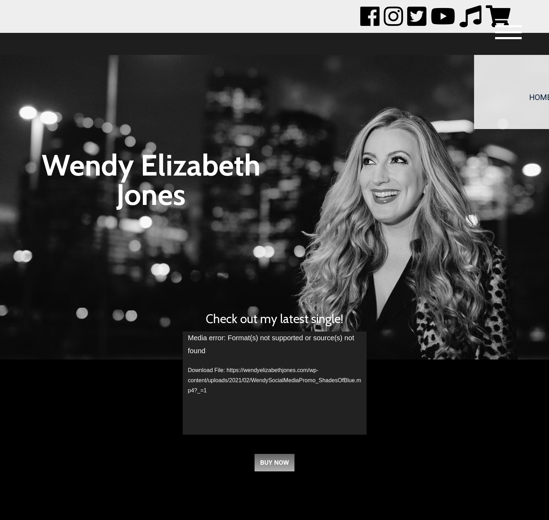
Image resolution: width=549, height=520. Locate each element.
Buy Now (274, 462)
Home (537, 96)
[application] (275, 383)
